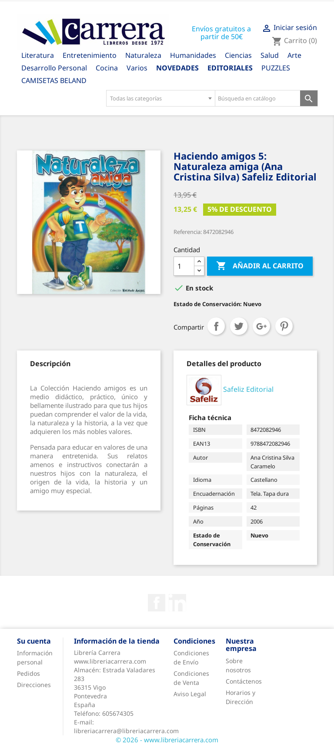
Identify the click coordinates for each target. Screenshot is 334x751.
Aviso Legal (190, 694)
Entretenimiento (90, 55)
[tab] (50, 363)
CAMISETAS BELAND (54, 80)
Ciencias (238, 55)
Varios (137, 68)
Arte (294, 55)
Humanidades (193, 55)
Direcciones (34, 685)
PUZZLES (275, 68)
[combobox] (160, 98)
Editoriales (230, 68)
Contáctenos (244, 681)
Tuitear (238, 326)
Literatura (37, 55)
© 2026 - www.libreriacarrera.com (167, 739)
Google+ (261, 326)
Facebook (156, 602)
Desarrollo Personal (54, 68)
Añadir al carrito (260, 266)
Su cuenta (34, 641)
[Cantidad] (184, 266)
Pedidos (28, 673)
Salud (270, 55)
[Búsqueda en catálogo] (257, 98)
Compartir (216, 326)
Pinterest (284, 326)
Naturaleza (143, 55)
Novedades (177, 68)
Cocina (107, 68)
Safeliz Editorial (248, 389)
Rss (177, 602)
